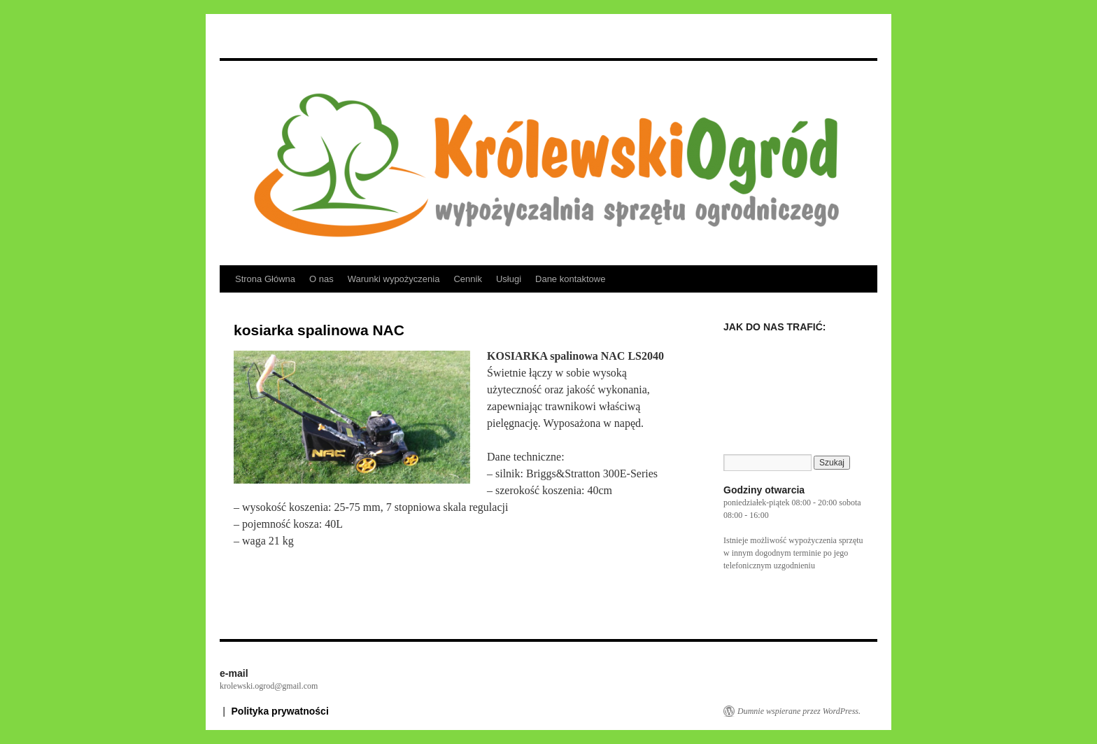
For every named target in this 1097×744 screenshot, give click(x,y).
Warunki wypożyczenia (394, 279)
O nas (321, 279)
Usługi (508, 279)
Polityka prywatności (280, 711)
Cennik (467, 279)
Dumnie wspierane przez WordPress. (799, 711)
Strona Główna (265, 279)
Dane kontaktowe (570, 279)
